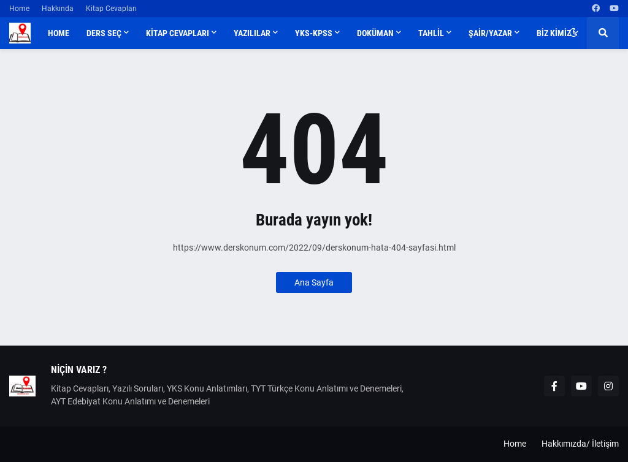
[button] (573, 33)
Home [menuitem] (58, 33)
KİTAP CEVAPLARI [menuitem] (177, 33)
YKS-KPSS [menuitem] (313, 33)
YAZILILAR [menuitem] (252, 33)
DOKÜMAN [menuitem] (375, 33)
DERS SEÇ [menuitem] (103, 33)
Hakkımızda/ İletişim (580, 444)
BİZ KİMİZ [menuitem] (554, 33)
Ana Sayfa (314, 282)
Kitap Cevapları (111, 8)
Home (19, 8)
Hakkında (58, 8)
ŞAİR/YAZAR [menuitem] (490, 33)
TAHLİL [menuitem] (431, 33)
